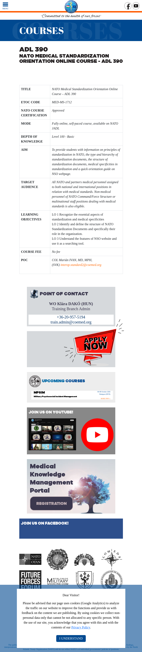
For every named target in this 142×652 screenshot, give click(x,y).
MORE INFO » (105, 399)
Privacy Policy (80, 627)
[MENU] (5, 5)
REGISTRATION (51, 503)
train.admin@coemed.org (71, 322)
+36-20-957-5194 (71, 317)
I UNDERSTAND (71, 638)
